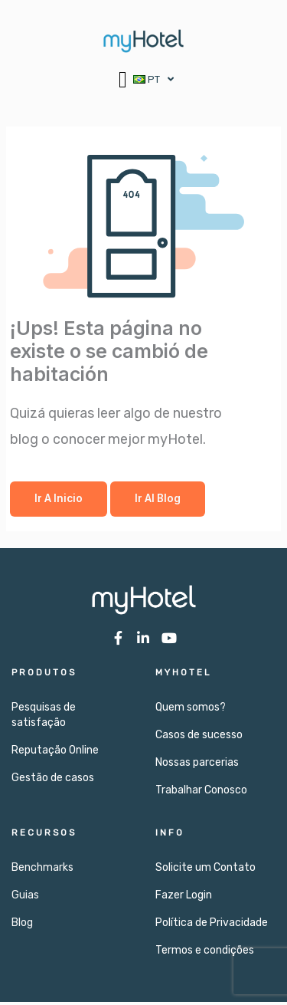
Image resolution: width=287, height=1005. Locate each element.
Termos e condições (204, 953)
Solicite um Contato (205, 870)
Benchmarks (42, 870)
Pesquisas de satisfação (43, 718)
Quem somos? (190, 710)
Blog (22, 925)
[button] (123, 79)
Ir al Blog (158, 501)
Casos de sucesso (199, 737)
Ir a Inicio (58, 501)
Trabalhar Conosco (201, 793)
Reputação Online (55, 753)
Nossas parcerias (197, 765)
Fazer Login (183, 898)
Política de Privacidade (211, 925)
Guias (25, 898)
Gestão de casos (52, 780)
